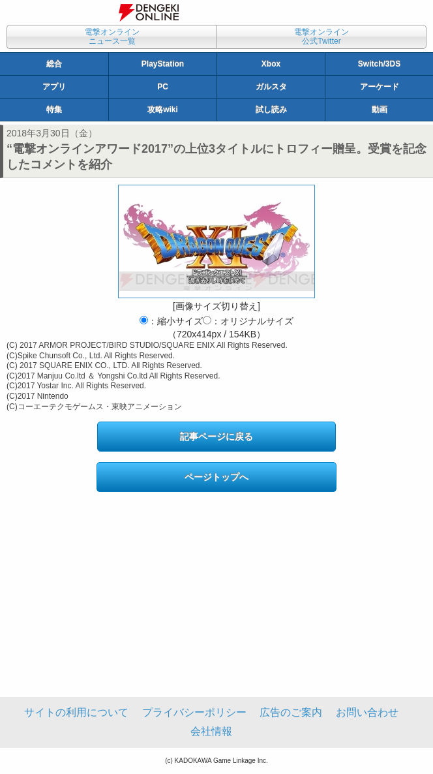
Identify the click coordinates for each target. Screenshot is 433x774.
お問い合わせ (367, 712)
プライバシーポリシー (194, 712)
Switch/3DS (379, 64)
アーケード (379, 86)
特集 (54, 109)
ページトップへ (216, 477)
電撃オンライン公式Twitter (321, 36)
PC (162, 86)
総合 (54, 64)
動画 (379, 109)
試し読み (271, 109)
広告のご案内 (291, 712)
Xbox (270, 64)
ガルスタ (271, 86)
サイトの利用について (76, 712)
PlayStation (163, 64)
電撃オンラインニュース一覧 (112, 36)
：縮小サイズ (171, 321)
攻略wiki (162, 109)
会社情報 (211, 731)
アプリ (54, 86)
